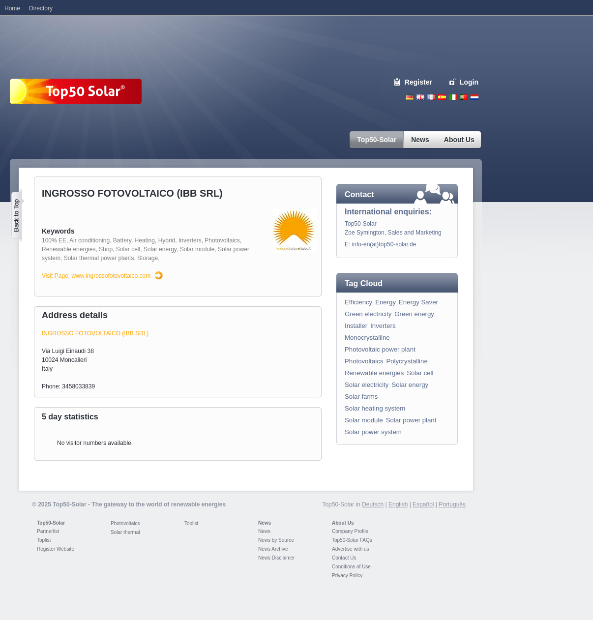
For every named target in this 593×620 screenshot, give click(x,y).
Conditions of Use (351, 566)
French (431, 97)
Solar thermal (125, 532)
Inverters (190, 240)
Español (423, 504)
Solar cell (128, 249)
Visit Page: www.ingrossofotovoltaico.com (96, 275)
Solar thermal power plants (99, 258)
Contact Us (344, 558)
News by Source (276, 540)
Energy (385, 302)
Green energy (414, 314)
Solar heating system (375, 408)
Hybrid (167, 240)
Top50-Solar (51, 523)
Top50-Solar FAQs (352, 540)
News (264, 523)
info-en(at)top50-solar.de (384, 244)
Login (469, 82)
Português (452, 504)
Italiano (453, 97)
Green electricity (368, 314)
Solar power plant (411, 420)
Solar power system (373, 432)
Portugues (464, 97)
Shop (106, 249)
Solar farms (361, 396)
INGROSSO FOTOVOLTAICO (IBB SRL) (95, 333)
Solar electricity (366, 384)
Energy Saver (418, 302)
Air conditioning (89, 240)
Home (12, 8)
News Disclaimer (276, 558)
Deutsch (410, 97)
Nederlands (474, 97)
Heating (145, 240)
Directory (41, 8)
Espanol (442, 97)
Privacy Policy (347, 575)
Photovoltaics (222, 240)
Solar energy (160, 249)
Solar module (197, 249)
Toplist (44, 540)
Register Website (55, 549)
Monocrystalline (367, 337)
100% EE (54, 240)
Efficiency (358, 302)
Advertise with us (350, 549)
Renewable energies (68, 249)
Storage (147, 258)
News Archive (273, 549)
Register (418, 82)
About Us (343, 523)
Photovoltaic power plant (380, 349)
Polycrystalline (406, 361)
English (420, 97)
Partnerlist (48, 531)
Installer (356, 325)
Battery (122, 240)
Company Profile (350, 531)
